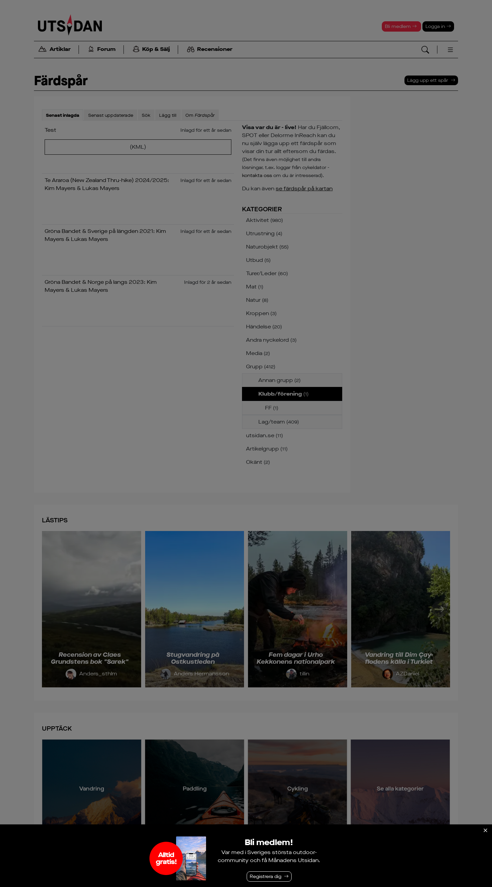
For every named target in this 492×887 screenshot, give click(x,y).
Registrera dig (265, 876)
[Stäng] (485, 830)
